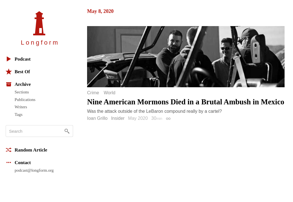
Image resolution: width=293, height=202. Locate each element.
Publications (25, 99)
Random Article (26, 150)
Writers (21, 107)
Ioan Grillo (97, 118)
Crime (93, 93)
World (109, 93)
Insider (117, 118)
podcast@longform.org (34, 170)
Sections (22, 92)
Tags (18, 114)
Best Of (18, 71)
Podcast (18, 59)
